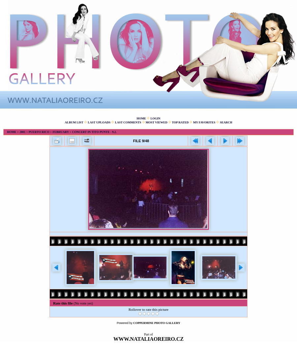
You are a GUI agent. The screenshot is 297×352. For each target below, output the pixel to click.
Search (226, 122)
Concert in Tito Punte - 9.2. (94, 132)
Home (141, 118)
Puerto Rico (39, 132)
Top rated (180, 122)
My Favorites (204, 122)
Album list (74, 122)
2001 (22, 132)
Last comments (128, 122)
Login (155, 118)
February (60, 132)
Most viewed (156, 122)
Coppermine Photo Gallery (157, 323)
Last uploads (99, 122)
